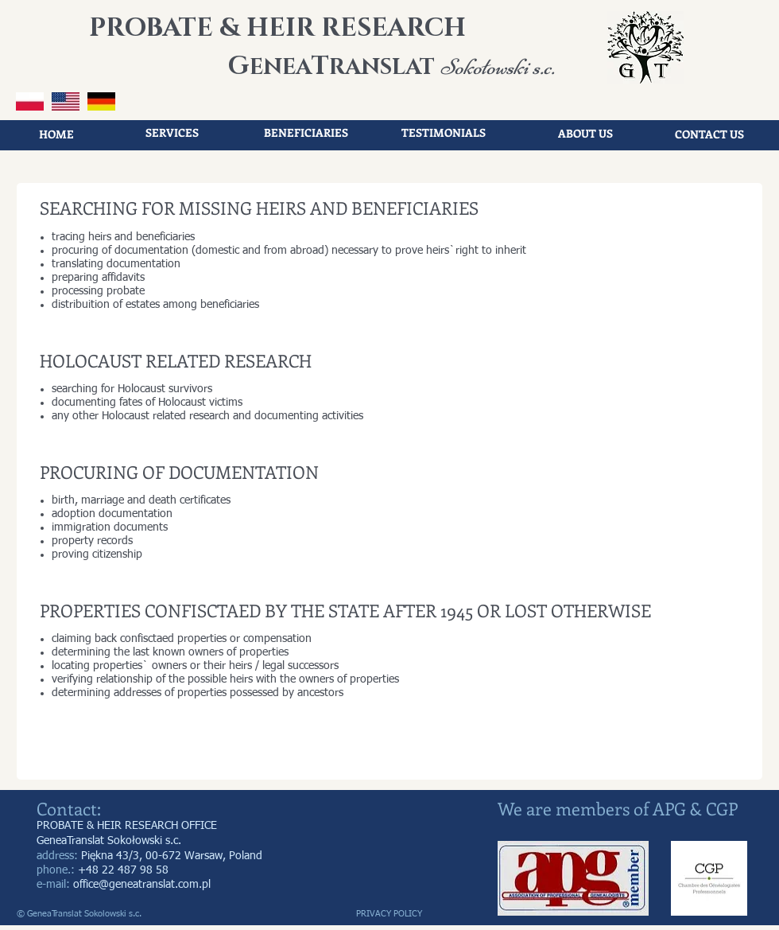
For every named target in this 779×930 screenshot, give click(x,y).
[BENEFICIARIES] (306, 133)
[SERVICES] (171, 133)
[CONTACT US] (709, 134)
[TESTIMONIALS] (443, 133)
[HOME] (56, 134)
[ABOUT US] (585, 134)
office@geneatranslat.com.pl (142, 884)
